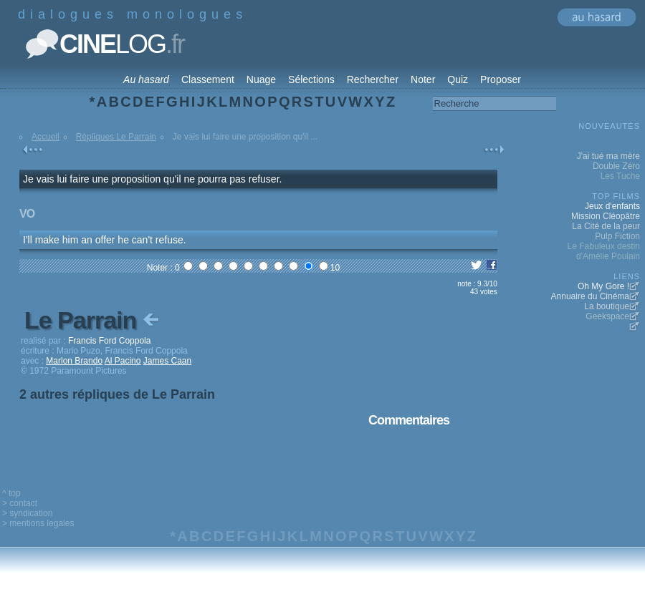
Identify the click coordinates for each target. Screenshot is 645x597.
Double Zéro (616, 166)
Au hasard (146, 79)
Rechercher (372, 79)
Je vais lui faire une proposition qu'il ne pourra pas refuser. (152, 179)
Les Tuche (620, 176)
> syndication (27, 513)
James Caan (167, 361)
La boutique (606, 306)
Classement (207, 79)
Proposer (500, 79)
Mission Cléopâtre (605, 216)
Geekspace (607, 316)
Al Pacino (123, 361)
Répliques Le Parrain (116, 137)
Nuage (261, 79)
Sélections (311, 79)
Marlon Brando (74, 361)
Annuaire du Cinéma (590, 296)
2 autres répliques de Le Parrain (117, 394)
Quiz (457, 79)
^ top (11, 493)
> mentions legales (38, 523)
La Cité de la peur (606, 226)
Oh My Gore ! (603, 286)
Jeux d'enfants (612, 206)
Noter (423, 79)
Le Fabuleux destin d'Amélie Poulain (604, 251)
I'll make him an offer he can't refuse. (104, 240)
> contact (19, 503)
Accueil (45, 137)
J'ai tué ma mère (608, 156)
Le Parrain (93, 320)
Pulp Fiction (617, 236)
